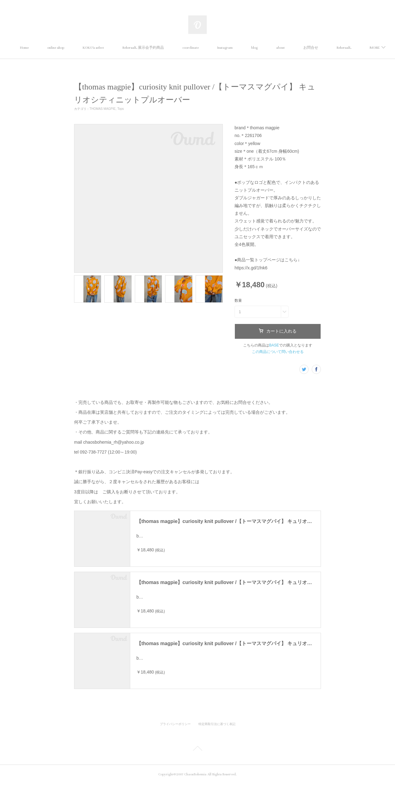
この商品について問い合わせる (278, 352)
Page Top (197, 753)
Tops (120, 108)
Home (52, 48)
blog (283, 48)
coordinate (219, 48)
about (309, 48)
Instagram (253, 48)
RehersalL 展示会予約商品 (171, 48)
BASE (274, 345)
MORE (336, 48)
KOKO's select (121, 48)
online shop (84, 48)
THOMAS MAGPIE (102, 108)
